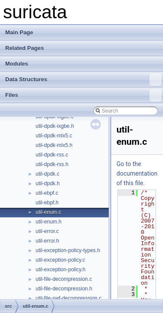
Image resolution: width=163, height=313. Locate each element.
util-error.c (47, 231)
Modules (16, 63)
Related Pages (24, 48)
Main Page (19, 32)
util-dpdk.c (48, 174)
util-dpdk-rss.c (52, 155)
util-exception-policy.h (61, 269)
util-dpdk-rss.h (52, 164)
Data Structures (83, 79)
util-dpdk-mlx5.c (54, 136)
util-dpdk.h (48, 183)
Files (83, 95)
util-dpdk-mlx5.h (54, 145)
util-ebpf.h (47, 203)
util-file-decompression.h (64, 289)
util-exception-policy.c (60, 260)
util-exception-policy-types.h (68, 250)
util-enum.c (48, 212)
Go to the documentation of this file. (136, 173)
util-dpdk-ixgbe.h (55, 126)
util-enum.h (48, 222)
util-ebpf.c (47, 193)
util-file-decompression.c (64, 279)
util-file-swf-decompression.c (68, 298)
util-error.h (47, 241)
